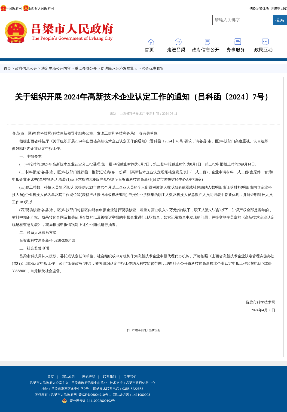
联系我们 (109, 377)
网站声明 (88, 377)
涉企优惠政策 (153, 68)
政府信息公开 (206, 49)
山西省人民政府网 (38, 8)
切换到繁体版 (259, 8)
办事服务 (235, 49)
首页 (149, 49)
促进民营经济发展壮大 (119, 68)
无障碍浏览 (279, 8)
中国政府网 (11, 8)
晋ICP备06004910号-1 (95, 395)
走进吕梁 (176, 49)
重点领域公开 (86, 68)
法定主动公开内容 (56, 68)
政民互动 (263, 49)
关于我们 (130, 377)
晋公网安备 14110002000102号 (92, 401)
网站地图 (68, 377)
